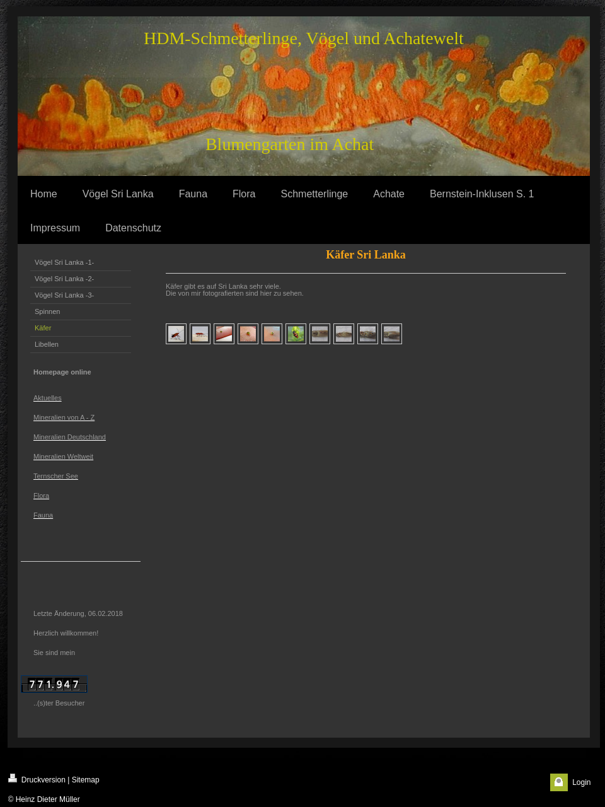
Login (581, 782)
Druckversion (37, 779)
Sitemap (86, 779)
